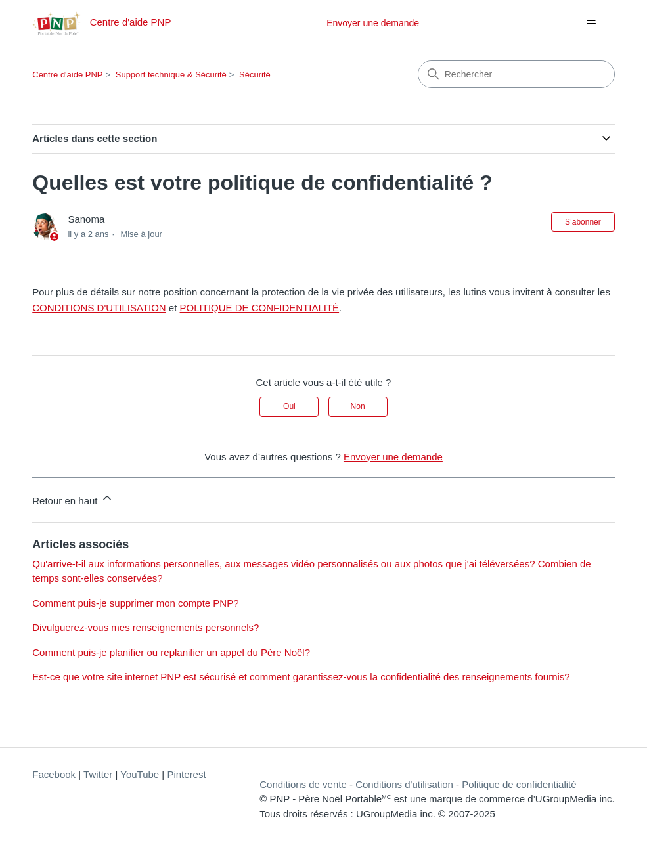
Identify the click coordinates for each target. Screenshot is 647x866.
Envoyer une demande (372, 23)
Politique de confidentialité (519, 784)
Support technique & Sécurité (171, 74)
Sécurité (255, 74)
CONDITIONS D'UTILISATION (99, 307)
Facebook (54, 774)
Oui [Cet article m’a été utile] (289, 406)
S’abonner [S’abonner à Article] (583, 222)
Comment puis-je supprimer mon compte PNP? (135, 603)
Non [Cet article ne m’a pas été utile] (358, 406)
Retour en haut (72, 498)
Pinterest (186, 774)
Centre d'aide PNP (67, 74)
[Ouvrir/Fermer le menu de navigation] (591, 23)
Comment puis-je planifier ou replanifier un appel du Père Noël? (171, 652)
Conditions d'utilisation (404, 784)
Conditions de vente (303, 784)
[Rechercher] (516, 74)
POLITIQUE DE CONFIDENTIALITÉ (260, 307)
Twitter (97, 774)
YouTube (139, 774)
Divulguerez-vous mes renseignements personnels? (145, 627)
